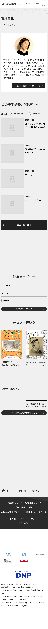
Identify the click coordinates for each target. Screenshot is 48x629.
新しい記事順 (16, 113)
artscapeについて (14, 502)
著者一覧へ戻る (24, 224)
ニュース (5, 285)
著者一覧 (43, 511)
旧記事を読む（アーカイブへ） (28, 85)
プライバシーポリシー (29, 518)
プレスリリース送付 (24, 507)
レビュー (5, 293)
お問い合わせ (24, 523)
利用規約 (13, 518)
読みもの (5, 300)
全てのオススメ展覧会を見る (24, 412)
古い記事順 (34, 113)
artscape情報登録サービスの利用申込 (18, 511)
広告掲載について (33, 502)
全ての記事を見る (24, 308)
